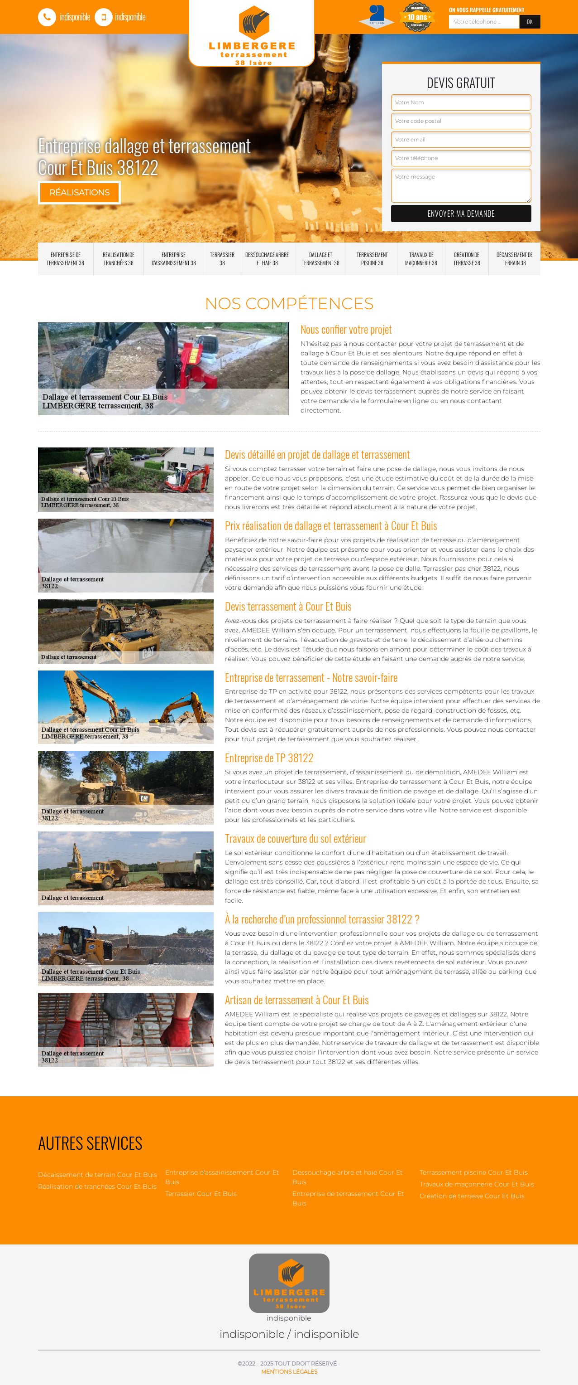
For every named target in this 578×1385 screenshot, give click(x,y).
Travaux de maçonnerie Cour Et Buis (477, 1184)
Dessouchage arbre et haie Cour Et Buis (347, 1177)
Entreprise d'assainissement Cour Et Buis (222, 1177)
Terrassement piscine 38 (372, 259)
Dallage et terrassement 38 (320, 259)
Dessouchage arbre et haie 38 (267, 259)
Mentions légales (289, 1371)
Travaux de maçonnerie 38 (421, 259)
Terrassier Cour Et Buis (201, 1194)
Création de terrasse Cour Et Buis (472, 1196)
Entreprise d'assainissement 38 (174, 259)
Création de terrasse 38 (467, 259)
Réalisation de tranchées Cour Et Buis (97, 1186)
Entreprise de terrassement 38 (65, 259)
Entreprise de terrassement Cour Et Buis (348, 1198)
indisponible (64, 16)
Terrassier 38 (222, 259)
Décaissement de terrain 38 (515, 259)
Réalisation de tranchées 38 (118, 259)
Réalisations (79, 193)
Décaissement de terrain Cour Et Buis (97, 1175)
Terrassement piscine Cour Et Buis (474, 1172)
